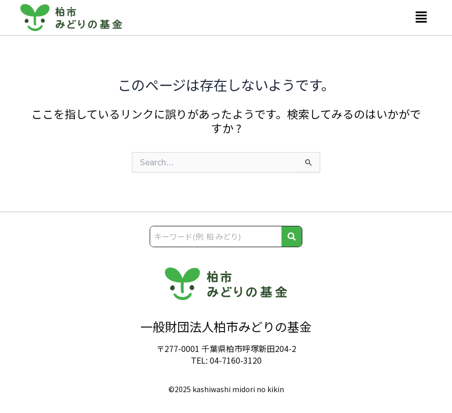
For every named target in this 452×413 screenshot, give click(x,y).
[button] (421, 17)
